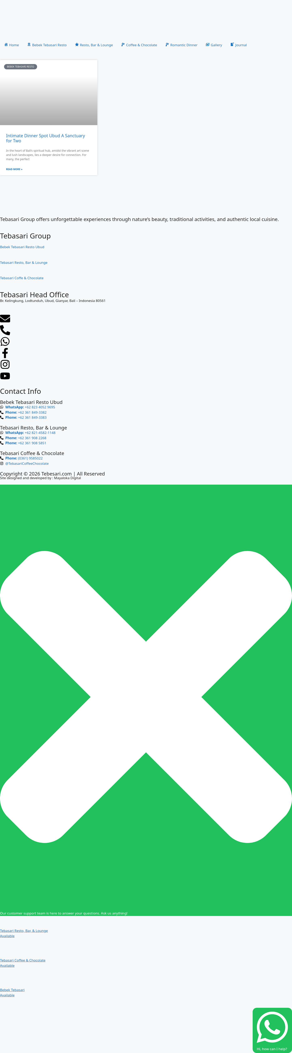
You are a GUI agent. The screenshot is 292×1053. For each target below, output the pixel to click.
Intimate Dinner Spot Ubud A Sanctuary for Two (45, 138)
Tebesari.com (56, 473)
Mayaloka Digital (67, 478)
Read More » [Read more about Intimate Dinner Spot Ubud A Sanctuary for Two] (14, 169)
